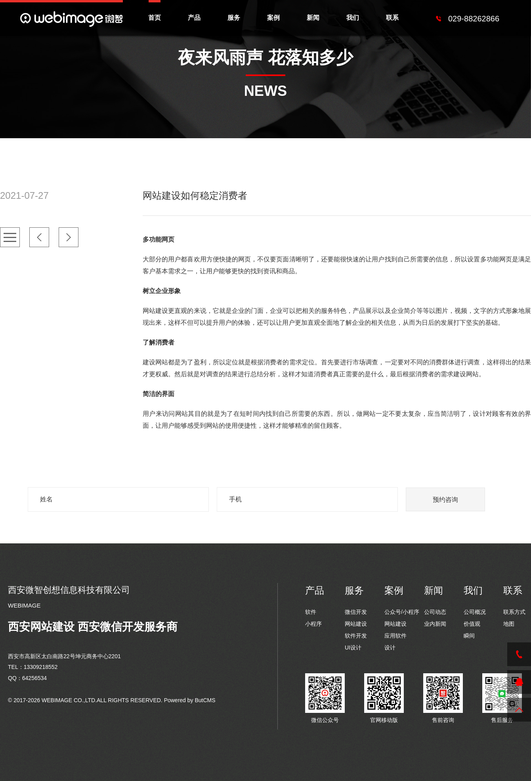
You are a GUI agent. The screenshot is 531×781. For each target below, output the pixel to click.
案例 (273, 17)
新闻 (313, 17)
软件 (310, 612)
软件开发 (356, 635)
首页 (154, 17)
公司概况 (475, 612)
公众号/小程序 (401, 612)
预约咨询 (445, 499)
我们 (352, 17)
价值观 (472, 624)
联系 (392, 17)
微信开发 (356, 612)
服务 (233, 17)
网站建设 (356, 624)
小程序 (313, 624)
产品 (194, 17)
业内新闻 (435, 624)
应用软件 (395, 635)
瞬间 (469, 635)
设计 (389, 647)
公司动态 (435, 612)
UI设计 (353, 647)
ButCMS (205, 700)
